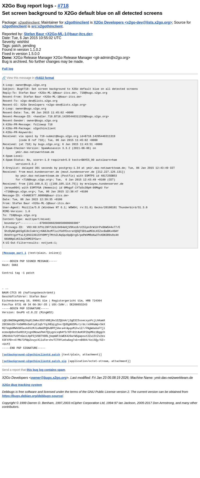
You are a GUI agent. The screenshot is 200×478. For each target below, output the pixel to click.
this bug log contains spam (46, 369)
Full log (7, 68)
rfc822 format (44, 77)
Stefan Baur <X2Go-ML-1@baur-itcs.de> (58, 34)
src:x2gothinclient (47, 26)
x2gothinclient (28, 22)
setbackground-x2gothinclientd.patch (32, 354)
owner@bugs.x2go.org (49, 377)
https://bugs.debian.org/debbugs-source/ (32, 396)
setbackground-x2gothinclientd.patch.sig (35, 361)
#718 (63, 5)
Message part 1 (15, 253)
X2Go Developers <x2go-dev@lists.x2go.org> (133, 22)
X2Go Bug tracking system (22, 384)
